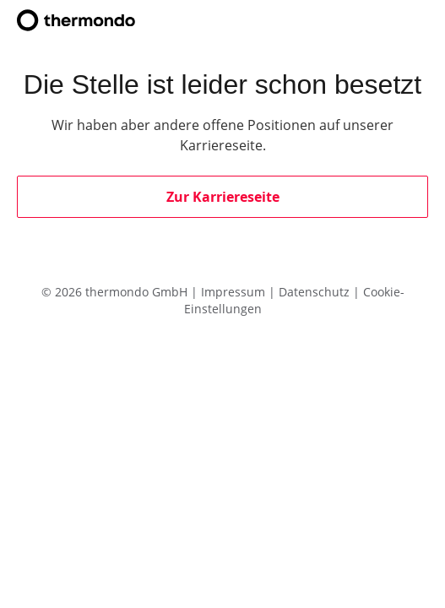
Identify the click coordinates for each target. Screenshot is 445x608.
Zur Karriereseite (222, 196)
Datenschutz (316, 292)
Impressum (235, 292)
